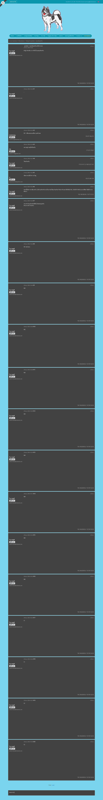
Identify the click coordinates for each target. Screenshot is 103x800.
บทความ (61, 36)
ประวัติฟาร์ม (19, 36)
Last (53, 785)
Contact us (79, 36)
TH (99, 1)
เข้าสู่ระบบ (5, 1)
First (50, 785)
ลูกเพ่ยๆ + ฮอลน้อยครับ (37, 41)
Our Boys (36, 36)
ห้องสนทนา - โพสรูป (24, 41)
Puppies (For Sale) (52, 36)
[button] (93, 36)
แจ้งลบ (92, 46)
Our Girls (43, 36)
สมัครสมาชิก (13, 1)
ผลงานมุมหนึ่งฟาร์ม (69, 36)
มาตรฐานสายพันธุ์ (28, 36)
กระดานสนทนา (87, 36)
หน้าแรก (12, 36)
